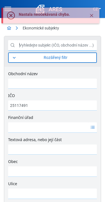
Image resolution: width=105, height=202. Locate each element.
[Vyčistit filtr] (75, 89)
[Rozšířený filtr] (52, 57)
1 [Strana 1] (41, 196)
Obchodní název (23, 73)
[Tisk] (91, 116)
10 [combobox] (80, 196)
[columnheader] (17, 137)
